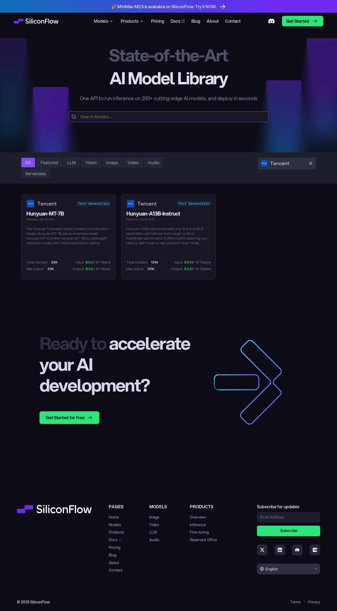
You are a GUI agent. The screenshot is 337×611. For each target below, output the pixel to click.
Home (114, 517)
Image (154, 517)
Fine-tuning (199, 532)
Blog (112, 555)
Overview (198, 517)
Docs (113, 539)
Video (154, 524)
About (114, 562)
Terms (295, 602)
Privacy (314, 602)
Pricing (114, 547)
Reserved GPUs (203, 539)
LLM (153, 532)
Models (115, 524)
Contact (115, 570)
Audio (154, 539)
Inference (198, 524)
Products (116, 532)
